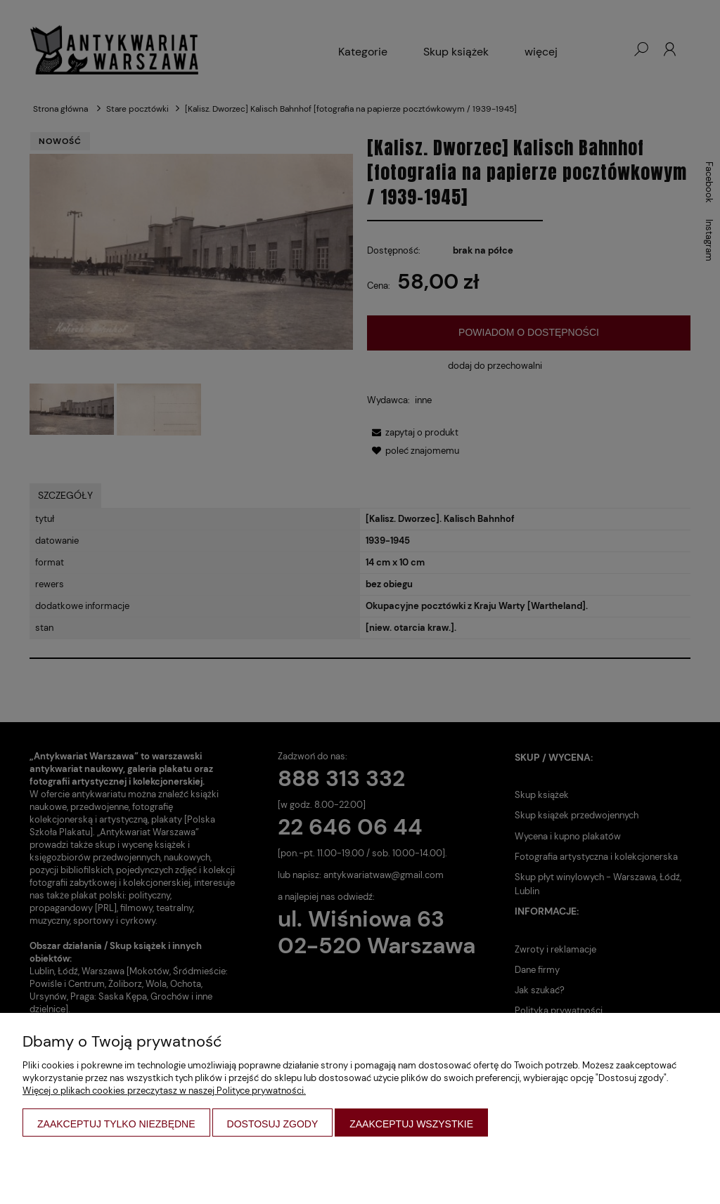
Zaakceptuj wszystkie (411, 1124)
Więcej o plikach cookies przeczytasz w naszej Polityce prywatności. (164, 1091)
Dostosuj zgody (273, 1124)
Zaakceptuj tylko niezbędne (116, 1124)
